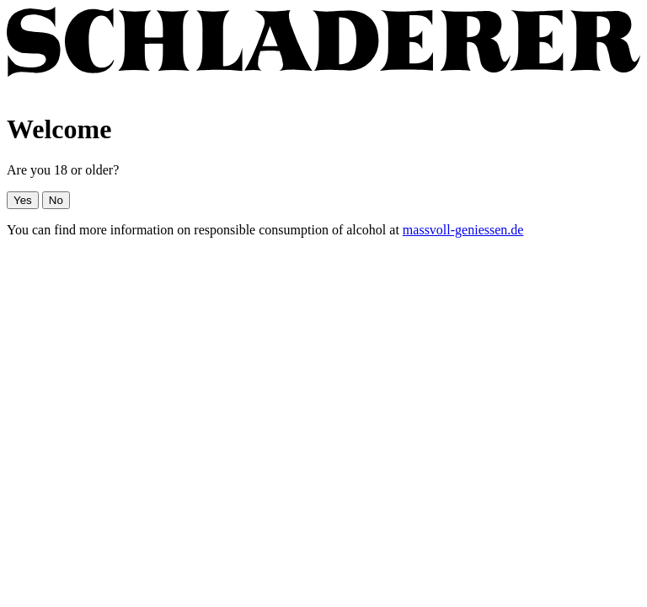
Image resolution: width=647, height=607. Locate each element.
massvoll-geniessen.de (463, 230)
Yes (22, 200)
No (56, 200)
